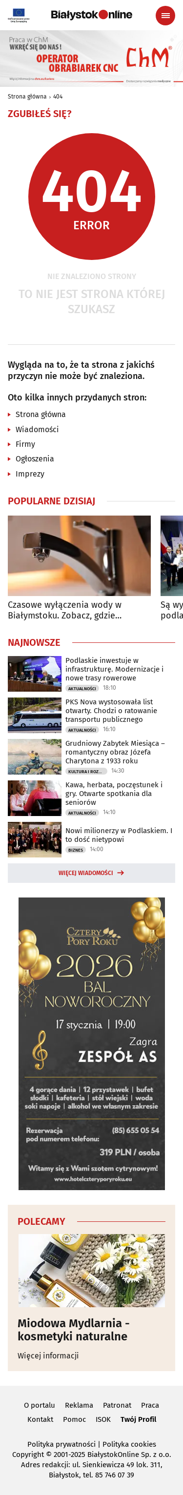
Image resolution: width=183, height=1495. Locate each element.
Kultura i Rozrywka (87, 771)
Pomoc (74, 1419)
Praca (150, 1405)
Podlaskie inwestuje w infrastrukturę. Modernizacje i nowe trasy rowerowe (114, 669)
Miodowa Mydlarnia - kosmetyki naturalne (74, 1330)
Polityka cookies (129, 1444)
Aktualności (82, 688)
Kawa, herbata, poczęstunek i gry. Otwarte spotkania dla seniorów (114, 793)
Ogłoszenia (35, 458)
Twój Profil (138, 1419)
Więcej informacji (48, 1355)
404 (57, 96)
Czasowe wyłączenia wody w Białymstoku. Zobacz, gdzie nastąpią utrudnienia (65, 610)
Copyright (28, 1454)
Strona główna (27, 96)
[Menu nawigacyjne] (165, 15)
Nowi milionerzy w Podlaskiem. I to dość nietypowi (118, 835)
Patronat (117, 1405)
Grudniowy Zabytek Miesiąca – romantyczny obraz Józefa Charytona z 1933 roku (115, 752)
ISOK (103, 1419)
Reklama (79, 1405)
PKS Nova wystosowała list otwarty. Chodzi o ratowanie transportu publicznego (111, 711)
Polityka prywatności (61, 1444)
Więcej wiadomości (86, 873)
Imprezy (30, 473)
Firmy (25, 444)
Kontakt (40, 1419)
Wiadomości (37, 429)
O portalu (39, 1405)
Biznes (75, 850)
